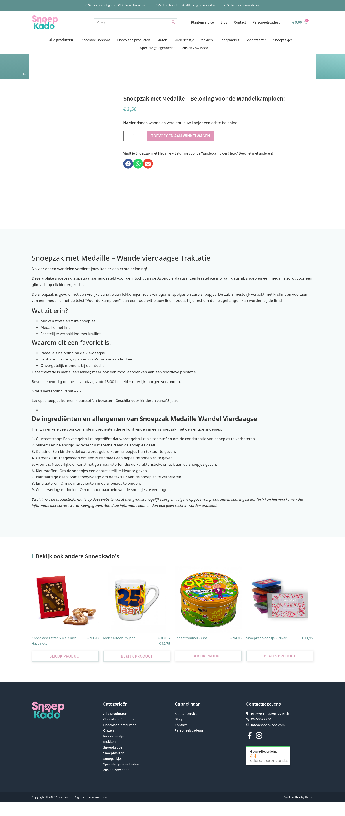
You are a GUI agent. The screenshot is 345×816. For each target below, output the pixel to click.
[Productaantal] (133, 135)
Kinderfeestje (184, 39)
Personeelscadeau (267, 22)
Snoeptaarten (256, 39)
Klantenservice (202, 22)
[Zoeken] (173, 22)
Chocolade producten (133, 39)
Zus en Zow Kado (195, 47)
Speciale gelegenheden (158, 47)
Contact (240, 22)
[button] (128, 163)
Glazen (162, 39)
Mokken (207, 39)
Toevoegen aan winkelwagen (180, 135)
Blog (224, 22)
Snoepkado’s (229, 39)
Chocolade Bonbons (94, 39)
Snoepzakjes (282, 39)
